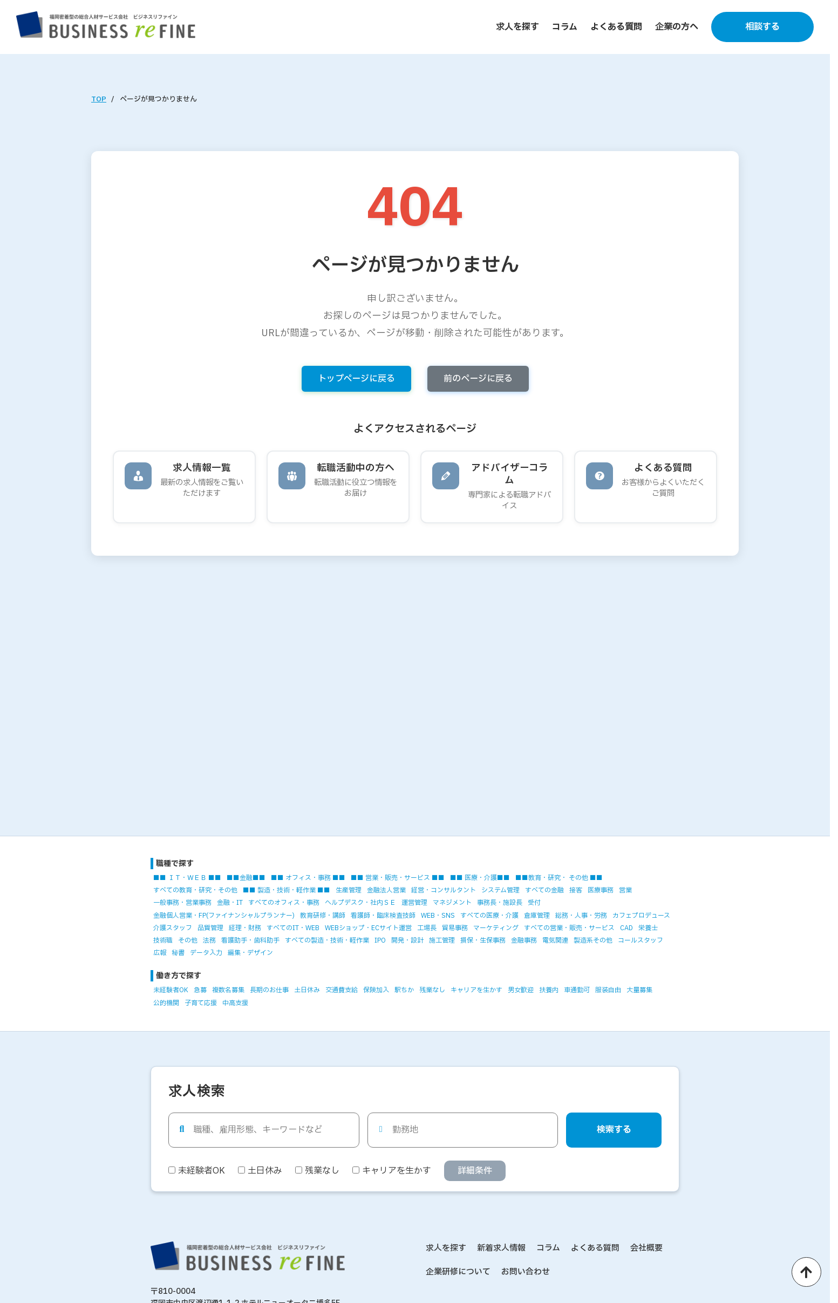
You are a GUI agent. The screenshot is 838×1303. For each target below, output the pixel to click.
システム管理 (500, 890)
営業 (625, 890)
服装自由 (608, 990)
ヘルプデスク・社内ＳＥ (360, 903)
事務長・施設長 (499, 903)
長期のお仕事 (269, 990)
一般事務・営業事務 (182, 903)
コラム (564, 27)
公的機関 (166, 1003)
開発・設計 (407, 940)
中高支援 (235, 1003)
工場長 (427, 928)
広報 (159, 953)
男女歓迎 (521, 990)
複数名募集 (228, 990)
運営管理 (414, 903)
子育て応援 (201, 1003)
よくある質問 (616, 27)
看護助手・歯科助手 (250, 940)
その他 (187, 940)
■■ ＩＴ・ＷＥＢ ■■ (187, 878)
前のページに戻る (478, 378)
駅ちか (404, 990)
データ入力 (206, 953)
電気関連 (555, 940)
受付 (534, 903)
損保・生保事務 (483, 940)
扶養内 (548, 990)
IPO (380, 940)
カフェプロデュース (641, 915)
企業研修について (458, 1272)
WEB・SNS (438, 915)
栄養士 (648, 928)
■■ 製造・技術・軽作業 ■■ (286, 890)
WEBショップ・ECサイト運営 (368, 928)
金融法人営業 (386, 890)
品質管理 (210, 928)
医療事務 (601, 890)
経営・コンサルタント (443, 890)
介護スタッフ (172, 928)
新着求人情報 (501, 1248)
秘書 (178, 953)
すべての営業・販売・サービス (569, 928)
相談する (762, 27)
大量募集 (639, 990)
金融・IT (230, 903)
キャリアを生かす (476, 990)
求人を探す (517, 27)
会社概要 (646, 1248)
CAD (626, 928)
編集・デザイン (250, 953)
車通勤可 (577, 990)
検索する (614, 1129)
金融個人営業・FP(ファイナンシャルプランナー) (224, 915)
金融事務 (524, 940)
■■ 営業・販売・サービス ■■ (398, 878)
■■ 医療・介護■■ (480, 878)
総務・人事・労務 (581, 915)
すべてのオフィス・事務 (283, 903)
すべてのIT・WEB (293, 928)
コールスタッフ (640, 940)
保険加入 (376, 990)
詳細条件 (475, 1170)
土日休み (307, 990)
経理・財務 (245, 928)
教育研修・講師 (322, 915)
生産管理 (349, 890)
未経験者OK (170, 990)
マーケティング (496, 928)
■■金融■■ (246, 878)
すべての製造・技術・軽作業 (327, 940)
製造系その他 (593, 940)
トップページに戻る (356, 378)
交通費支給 (341, 990)
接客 (575, 890)
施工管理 (442, 940)
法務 (209, 940)
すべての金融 (544, 890)
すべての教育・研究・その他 (195, 890)
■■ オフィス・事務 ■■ (308, 878)
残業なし (432, 990)
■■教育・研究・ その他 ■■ (559, 878)
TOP (98, 99)
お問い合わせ (525, 1272)
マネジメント (452, 903)
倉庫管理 (537, 915)
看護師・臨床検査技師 (383, 915)
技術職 (163, 940)
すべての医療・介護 (489, 915)
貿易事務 (455, 928)
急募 (200, 990)
